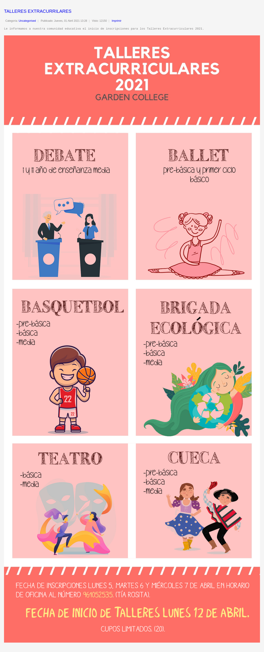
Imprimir (116, 20)
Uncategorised (27, 20)
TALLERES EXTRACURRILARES (37, 11)
